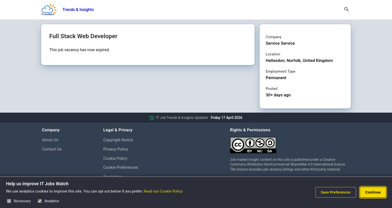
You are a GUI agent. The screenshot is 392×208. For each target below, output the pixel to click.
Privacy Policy (115, 149)
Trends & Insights (78, 9)
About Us (50, 140)
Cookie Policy (115, 158)
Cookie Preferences (120, 167)
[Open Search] (346, 9)
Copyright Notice (118, 140)
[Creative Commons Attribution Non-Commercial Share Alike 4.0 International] (290, 143)
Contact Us (52, 149)
